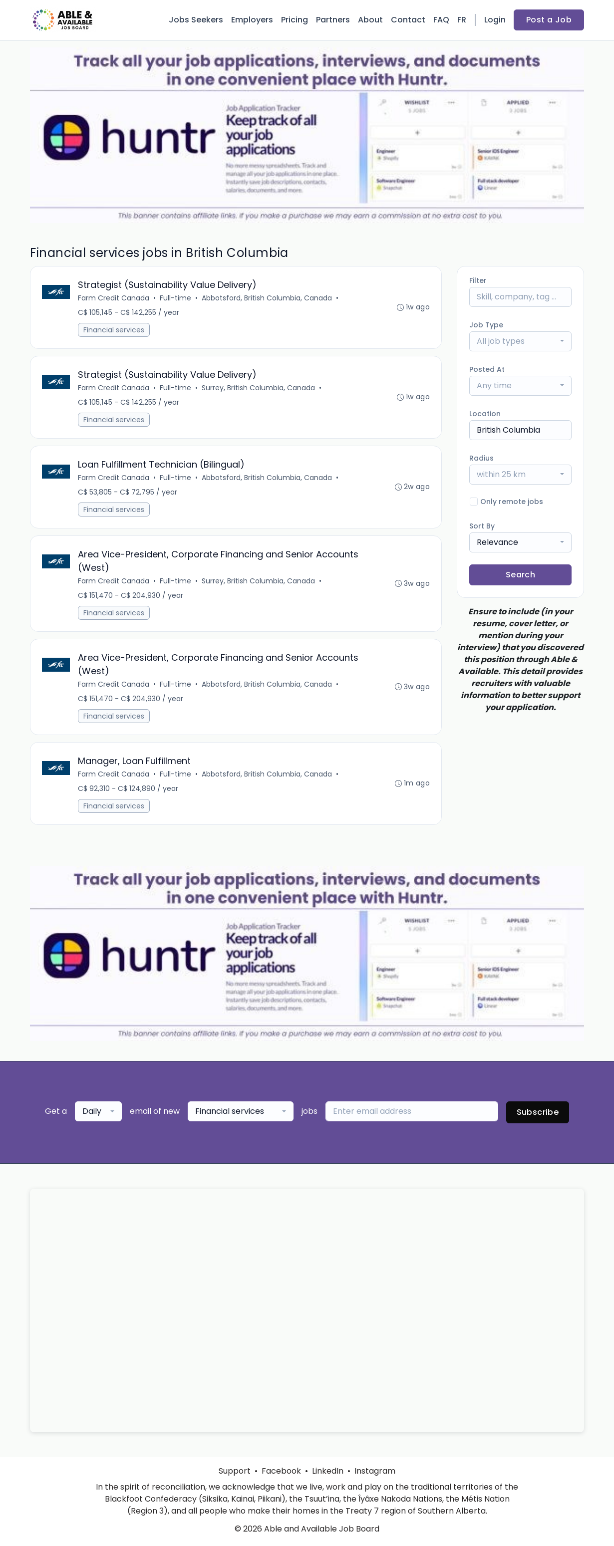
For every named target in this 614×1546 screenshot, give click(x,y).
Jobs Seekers (196, 19)
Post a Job (549, 19)
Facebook (281, 1471)
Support (235, 1471)
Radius (481, 458)
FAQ (441, 19)
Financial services (114, 330)
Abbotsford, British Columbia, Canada (267, 298)
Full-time (176, 298)
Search (520, 574)
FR (461, 19)
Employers (252, 19)
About (370, 19)
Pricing (294, 19)
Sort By (482, 526)
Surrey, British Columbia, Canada (258, 389)
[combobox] (520, 341)
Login (495, 19)
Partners (333, 19)
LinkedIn (327, 1471)
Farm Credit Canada (114, 298)
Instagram (374, 1471)
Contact (408, 19)
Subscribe (538, 1118)
